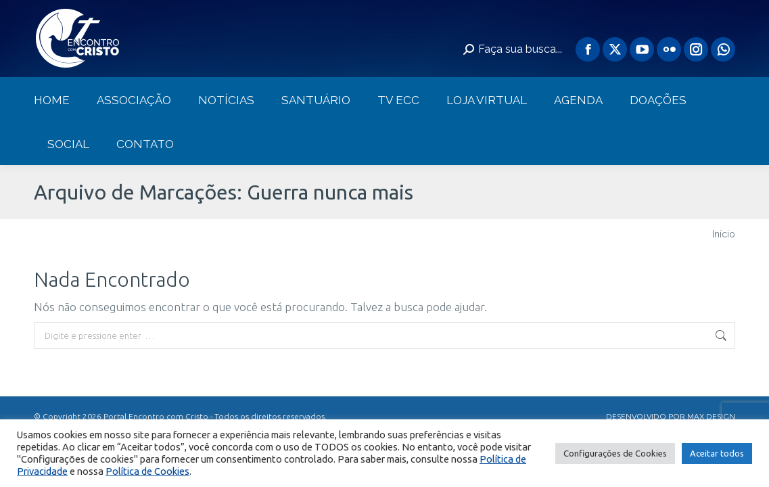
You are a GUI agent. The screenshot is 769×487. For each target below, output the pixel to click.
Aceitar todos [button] (717, 453)
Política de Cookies (147, 471)
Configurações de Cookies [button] (615, 453)
